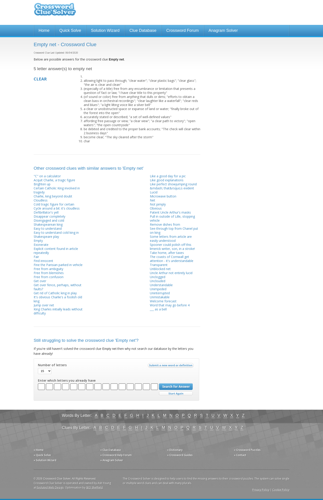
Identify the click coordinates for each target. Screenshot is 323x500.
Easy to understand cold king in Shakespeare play (56, 234)
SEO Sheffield (94, 487)
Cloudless (41, 200)
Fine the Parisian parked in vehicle (58, 265)
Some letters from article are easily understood (171, 238)
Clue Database (142, 30)
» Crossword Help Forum (116, 455)
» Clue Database (110, 450)
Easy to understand (48, 228)
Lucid (153, 192)
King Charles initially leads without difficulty (58, 311)
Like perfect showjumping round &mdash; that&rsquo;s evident (173, 186)
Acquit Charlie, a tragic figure (54, 180)
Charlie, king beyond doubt (53, 196)
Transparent (159, 265)
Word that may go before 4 (170, 305)
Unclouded (157, 281)
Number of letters (52, 365)
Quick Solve (70, 30)
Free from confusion (48, 277)
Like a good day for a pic (168, 176)
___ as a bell (158, 309)
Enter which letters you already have (67, 381)
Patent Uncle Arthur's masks (170, 212)
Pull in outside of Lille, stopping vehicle (172, 218)
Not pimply (158, 204)
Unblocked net (160, 269)
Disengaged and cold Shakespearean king (49, 222)
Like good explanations (166, 180)
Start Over (176, 393)
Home (44, 30)
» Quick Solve (42, 455)
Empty (38, 240)
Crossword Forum (182, 30)
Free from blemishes (49, 273)
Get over (40, 281)
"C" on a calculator (47, 176)
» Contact (240, 455)
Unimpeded (158, 289)
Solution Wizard (105, 30)
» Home (39, 450)
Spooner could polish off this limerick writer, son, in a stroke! (172, 246)
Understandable (161, 285)
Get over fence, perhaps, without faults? (57, 287)
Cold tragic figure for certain (54, 204)
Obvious (156, 208)
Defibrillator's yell (46, 212)
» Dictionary (175, 450)
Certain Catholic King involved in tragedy (57, 190)
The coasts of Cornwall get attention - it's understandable (171, 259)
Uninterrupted (160, 293)
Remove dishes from (165, 224)
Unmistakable (160, 297)
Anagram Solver (223, 30)
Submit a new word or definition (171, 366)
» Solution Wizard (45, 460)
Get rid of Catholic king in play (55, 293)
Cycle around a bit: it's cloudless (57, 208)
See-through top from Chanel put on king (174, 230)
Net (152, 200)
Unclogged (157, 277)
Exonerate (41, 244)
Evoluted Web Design (50, 487)
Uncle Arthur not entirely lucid (171, 273)
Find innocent (43, 261)
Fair (36, 257)
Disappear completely (49, 216)
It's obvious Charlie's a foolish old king (58, 299)
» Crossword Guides (180, 455)
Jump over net (44, 305)
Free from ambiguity (48, 269)
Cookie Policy (280, 490)
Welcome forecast (163, 301)
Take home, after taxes (167, 253)
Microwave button (163, 196)
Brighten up (42, 184)
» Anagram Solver (111, 460)
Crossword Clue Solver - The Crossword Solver (55, 11)
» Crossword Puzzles (247, 450)
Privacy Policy (260, 490)
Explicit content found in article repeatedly (56, 251)
